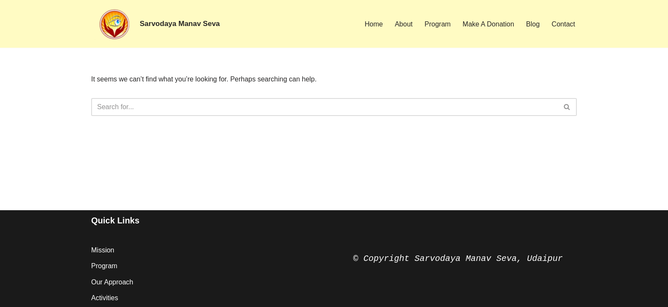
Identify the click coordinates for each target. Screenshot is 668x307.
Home (374, 24)
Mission (102, 250)
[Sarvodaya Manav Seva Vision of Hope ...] (155, 24)
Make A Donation (488, 24)
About (404, 24)
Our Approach (112, 282)
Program (438, 24)
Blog (533, 24)
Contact (563, 24)
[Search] (324, 107)
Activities (104, 297)
